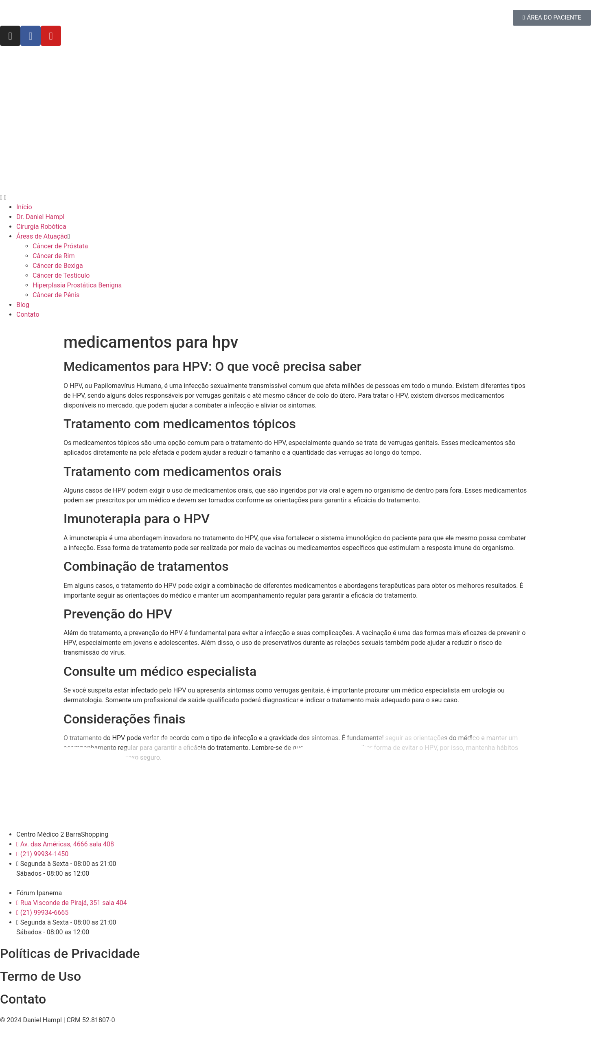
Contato (23, 999)
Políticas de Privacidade (70, 953)
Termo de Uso (40, 976)
